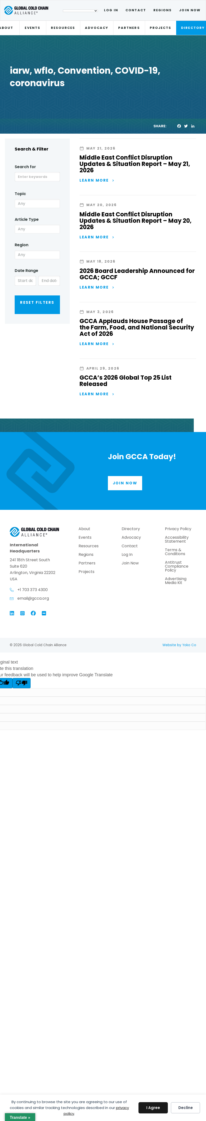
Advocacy (96, 27)
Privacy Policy (178, 529)
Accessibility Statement (177, 540)
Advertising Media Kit (175, 581)
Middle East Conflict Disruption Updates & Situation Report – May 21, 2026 (135, 163)
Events (32, 27)
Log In (111, 10)
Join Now (190, 10)
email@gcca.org (33, 598)
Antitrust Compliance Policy (176, 566)
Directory (131, 529)
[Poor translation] (21, 683)
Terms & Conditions (175, 552)
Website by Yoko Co (179, 645)
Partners (129, 27)
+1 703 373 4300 (32, 590)
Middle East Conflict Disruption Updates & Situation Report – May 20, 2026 (136, 220)
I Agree (153, 1107)
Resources (63, 27)
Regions (162, 10)
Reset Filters (37, 302)
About (84, 529)
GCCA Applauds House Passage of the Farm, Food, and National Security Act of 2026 (137, 327)
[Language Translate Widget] (80, 11)
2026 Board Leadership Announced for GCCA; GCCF (137, 274)
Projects (161, 27)
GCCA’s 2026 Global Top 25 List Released (126, 381)
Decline (185, 1107)
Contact (136, 10)
